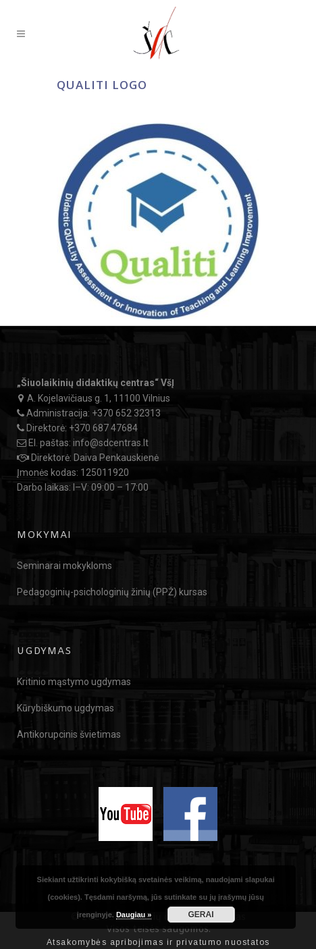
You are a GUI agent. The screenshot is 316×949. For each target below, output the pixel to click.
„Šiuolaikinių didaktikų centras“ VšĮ (95, 382)
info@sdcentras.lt (111, 442)
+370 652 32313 (126, 413)
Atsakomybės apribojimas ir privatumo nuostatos (158, 942)
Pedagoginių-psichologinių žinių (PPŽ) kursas (112, 592)
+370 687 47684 (103, 428)
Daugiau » (134, 915)
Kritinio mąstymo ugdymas (74, 681)
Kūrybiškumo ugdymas (65, 708)
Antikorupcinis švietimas (69, 734)
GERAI (201, 914)
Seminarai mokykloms (64, 565)
